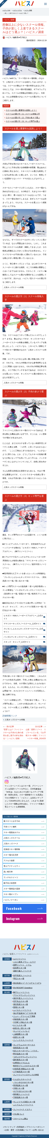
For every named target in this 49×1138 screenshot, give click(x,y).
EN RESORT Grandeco (22, 988)
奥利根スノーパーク (21, 1094)
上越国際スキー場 (20, 1034)
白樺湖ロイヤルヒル (21, 1063)
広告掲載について (23, 1130)
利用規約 (20, 1127)
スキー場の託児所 (11, 855)
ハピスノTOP (6, 10)
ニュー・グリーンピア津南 (24, 1016)
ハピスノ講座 (28, 10)
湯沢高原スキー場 (20, 1004)
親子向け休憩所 (10, 883)
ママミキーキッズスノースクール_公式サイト (22, 624)
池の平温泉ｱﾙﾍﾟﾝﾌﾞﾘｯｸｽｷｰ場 (24, 1013)
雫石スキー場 (18, 978)
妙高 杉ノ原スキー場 (21, 1028)
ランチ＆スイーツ (11, 877)
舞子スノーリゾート (21, 992)
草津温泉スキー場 (20, 1085)
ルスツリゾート (19, 959)
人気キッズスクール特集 (15, 720)
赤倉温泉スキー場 (20, 1019)
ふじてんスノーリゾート (23, 1105)
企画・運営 (9, 1130)
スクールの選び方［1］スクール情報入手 (23, 114)
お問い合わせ (38, 1130)
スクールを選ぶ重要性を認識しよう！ (21, 110)
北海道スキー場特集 (12, 849)
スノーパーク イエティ (22, 1109)
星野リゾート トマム (22, 965)
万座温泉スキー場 (20, 1097)
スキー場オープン (11, 894)
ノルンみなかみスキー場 (23, 1082)
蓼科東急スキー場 (20, 1060)
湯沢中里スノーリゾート (23, 998)
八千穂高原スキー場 (21, 1072)
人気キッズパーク (11, 844)
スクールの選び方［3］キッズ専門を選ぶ (23, 121)
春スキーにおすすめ (12, 821)
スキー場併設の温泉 (12, 889)
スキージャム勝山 (20, 1119)
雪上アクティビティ (12, 866)
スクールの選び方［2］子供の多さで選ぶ (23, 118)
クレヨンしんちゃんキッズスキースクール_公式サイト (23, 630)
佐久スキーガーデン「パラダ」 (26, 1051)
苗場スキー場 (18, 1007)
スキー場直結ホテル (12, 832)
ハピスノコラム (17, 10)
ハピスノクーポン (11, 900)
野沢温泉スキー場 (20, 1054)
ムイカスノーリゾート (22, 1010)
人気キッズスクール (12, 838)
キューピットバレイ (21, 1031)
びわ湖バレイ (18, 1114)
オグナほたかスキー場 (22, 1091)
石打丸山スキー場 (20, 1001)
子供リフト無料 (10, 827)
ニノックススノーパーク (23, 1040)
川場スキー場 (18, 1088)
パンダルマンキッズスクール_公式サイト (21, 637)
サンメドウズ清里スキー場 (24, 1102)
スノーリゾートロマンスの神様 (26, 1075)
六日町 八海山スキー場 (22, 1022)
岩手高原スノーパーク (22, 975)
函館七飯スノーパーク (22, 971)
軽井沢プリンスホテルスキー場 (26, 1066)
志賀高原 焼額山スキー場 (23, 1069)
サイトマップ (9, 1127)
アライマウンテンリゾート (24, 995)
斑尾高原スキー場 (20, 1048)
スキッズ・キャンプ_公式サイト (17, 642)
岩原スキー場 (18, 1037)
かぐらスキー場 (19, 1025)
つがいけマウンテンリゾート (25, 1057)
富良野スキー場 (19, 968)
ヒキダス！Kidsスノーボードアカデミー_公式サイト (23, 617)
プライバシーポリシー (35, 1127)
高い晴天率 (8, 872)
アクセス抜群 (9, 860)
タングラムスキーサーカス (24, 1045)
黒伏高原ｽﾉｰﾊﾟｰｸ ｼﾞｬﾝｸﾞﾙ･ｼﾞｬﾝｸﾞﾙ (27, 983)
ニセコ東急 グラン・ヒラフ (24, 962)
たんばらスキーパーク (22, 1079)
